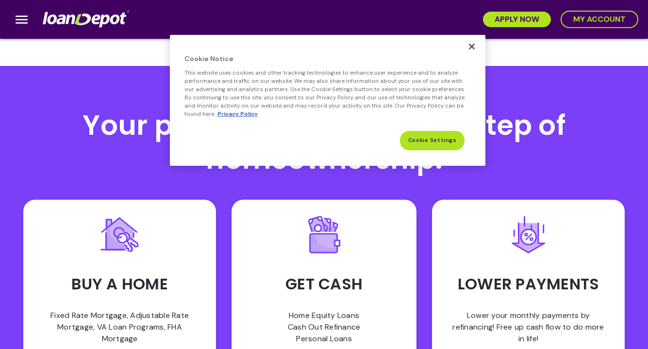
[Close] (471, 46)
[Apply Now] (517, 19)
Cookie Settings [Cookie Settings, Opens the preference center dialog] (432, 140)
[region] (327, 100)
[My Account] (599, 19)
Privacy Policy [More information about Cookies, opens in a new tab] (237, 114)
